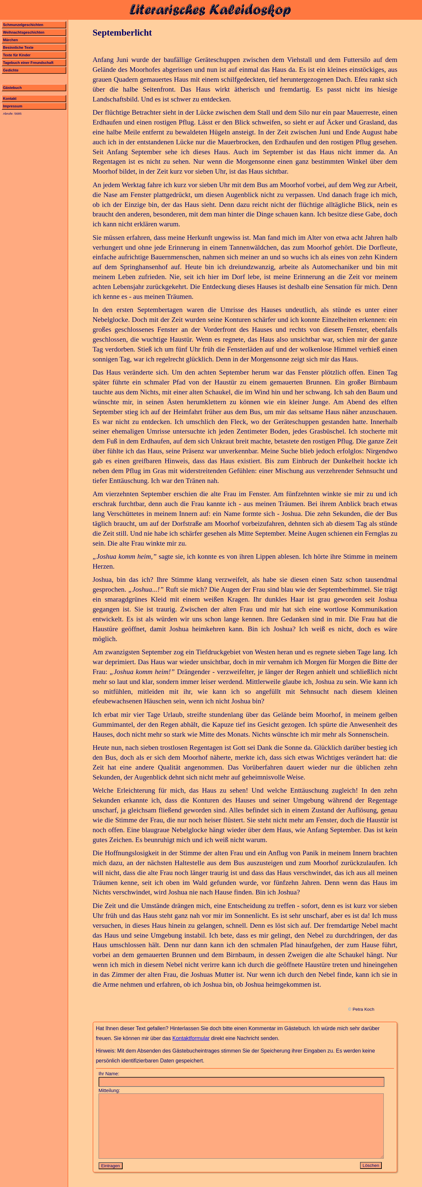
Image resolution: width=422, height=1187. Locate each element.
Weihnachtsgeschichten (24, 32)
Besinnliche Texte (18, 47)
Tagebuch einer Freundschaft (28, 63)
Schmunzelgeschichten (23, 25)
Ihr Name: (109, 1073)
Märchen (10, 40)
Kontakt (9, 98)
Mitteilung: (109, 1090)
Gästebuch (12, 88)
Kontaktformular (191, 1038)
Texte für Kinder (17, 55)
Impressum (12, 106)
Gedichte (10, 70)
